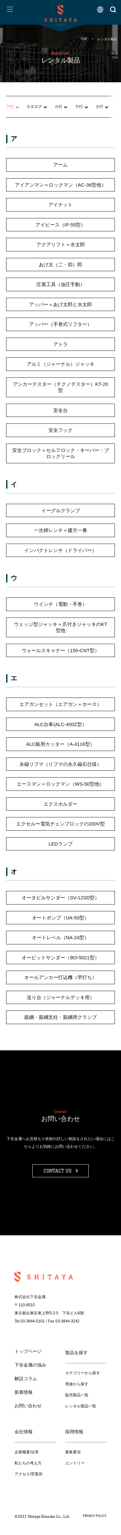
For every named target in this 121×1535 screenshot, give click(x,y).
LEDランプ (60, 844)
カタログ (34, 107)
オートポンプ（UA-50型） (60, 917)
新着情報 (24, 1392)
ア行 (10, 107)
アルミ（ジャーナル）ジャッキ (61, 364)
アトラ (60, 344)
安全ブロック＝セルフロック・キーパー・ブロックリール (60, 453)
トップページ (28, 1351)
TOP (83, 39)
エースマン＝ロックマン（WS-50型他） (60, 784)
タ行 (99, 107)
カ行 (58, 107)
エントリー (75, 1463)
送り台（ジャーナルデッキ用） (61, 997)
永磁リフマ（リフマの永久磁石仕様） (60, 764)
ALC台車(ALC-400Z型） (60, 724)
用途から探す (76, 1384)
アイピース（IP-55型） (60, 224)
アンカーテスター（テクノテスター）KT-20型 (60, 387)
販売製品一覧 (76, 1395)
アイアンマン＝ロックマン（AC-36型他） (60, 185)
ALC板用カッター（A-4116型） (60, 744)
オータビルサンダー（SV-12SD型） (61, 898)
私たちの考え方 (28, 1463)
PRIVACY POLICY (94, 1516)
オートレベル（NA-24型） (60, 938)
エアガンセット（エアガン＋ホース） (60, 704)
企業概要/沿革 (27, 1452)
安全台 (60, 410)
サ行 (79, 107)
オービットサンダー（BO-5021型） (60, 957)
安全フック (60, 430)
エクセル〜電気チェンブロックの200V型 (60, 824)
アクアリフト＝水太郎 (60, 245)
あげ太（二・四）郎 (60, 264)
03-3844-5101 (33, 1321)
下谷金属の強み (30, 1365)
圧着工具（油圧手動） (60, 284)
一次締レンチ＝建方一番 (60, 530)
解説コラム (26, 1378)
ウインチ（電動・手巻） (60, 604)
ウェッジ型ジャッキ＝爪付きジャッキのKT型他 (60, 627)
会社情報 (24, 1431)
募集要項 (73, 1452)
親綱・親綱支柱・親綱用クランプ (60, 1017)
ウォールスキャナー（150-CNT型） (60, 650)
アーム (60, 165)
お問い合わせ (28, 1405)
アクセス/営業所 (29, 1474)
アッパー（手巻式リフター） (60, 324)
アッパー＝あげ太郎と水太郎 (60, 304)
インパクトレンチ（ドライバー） (60, 550)
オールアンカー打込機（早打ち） (60, 977)
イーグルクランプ (60, 510)
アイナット (60, 205)
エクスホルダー (60, 804)
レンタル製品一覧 (80, 1406)
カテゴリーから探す (82, 1373)
